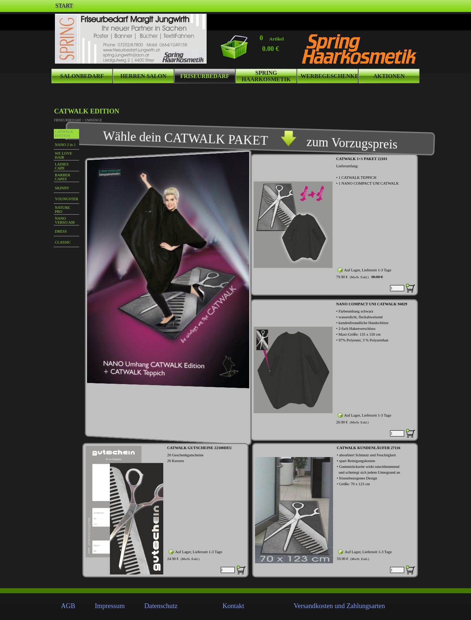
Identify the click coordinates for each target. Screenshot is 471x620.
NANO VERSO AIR (65, 220)
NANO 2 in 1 (65, 145)
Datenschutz (160, 606)
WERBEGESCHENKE (330, 76)
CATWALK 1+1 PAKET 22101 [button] (361, 159)
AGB (68, 606)
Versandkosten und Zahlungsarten (339, 606)
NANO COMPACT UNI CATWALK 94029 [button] (371, 304)
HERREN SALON (143, 76)
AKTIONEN (389, 76)
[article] (334, 225)
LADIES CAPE (62, 166)
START (64, 6)
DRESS (61, 231)
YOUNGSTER (66, 199)
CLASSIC (63, 242)
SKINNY (62, 188)
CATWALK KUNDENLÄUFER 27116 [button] (368, 448)
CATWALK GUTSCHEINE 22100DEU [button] (199, 448)
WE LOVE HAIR (63, 155)
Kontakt (233, 606)
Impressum (110, 606)
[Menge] (397, 288)
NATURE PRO (62, 210)
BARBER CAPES (62, 177)
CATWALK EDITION (64, 134)
